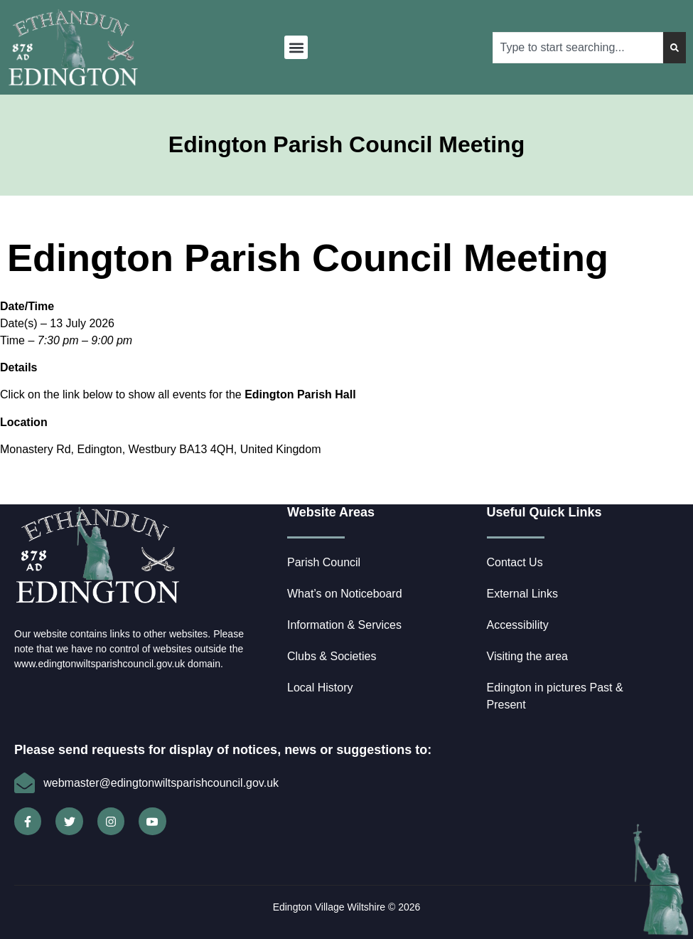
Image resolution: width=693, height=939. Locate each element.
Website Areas (331, 512)
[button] (296, 47)
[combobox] (578, 47)
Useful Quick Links (544, 512)
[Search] (674, 47)
